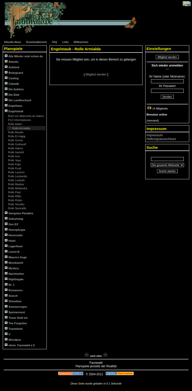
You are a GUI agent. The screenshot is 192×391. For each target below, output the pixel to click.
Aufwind (12, 67)
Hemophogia (15, 229)
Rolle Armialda (21, 128)
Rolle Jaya (14, 160)
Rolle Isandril (15, 152)
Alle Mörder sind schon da (24, 56)
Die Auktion (14, 89)
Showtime (13, 301)
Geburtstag (14, 218)
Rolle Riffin (14, 196)
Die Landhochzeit (18, 100)
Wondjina (13, 339)
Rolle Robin (14, 200)
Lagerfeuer (14, 246)
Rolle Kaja (13, 164)
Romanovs (13, 290)
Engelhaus (13, 105)
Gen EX (11, 224)
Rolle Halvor (15, 148)
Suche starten (167, 171)
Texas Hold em (16, 317)
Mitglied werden (96, 74)
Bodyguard (14, 72)
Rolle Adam (14, 124)
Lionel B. (12, 251)
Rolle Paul (13, 192)
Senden (167, 96)
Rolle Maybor (15, 184)
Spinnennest (15, 312)
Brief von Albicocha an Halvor (25, 116)
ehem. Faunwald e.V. (20, 345)
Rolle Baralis (15, 132)
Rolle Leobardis (17, 176)
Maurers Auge (16, 257)
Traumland (13, 328)
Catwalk (12, 83)
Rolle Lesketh (16, 180)
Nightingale (14, 279)
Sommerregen (16, 306)
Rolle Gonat (14, 140)
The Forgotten (16, 323)
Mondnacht (14, 262)
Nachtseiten (14, 273)
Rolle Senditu (15, 204)
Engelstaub (14, 111)
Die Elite (12, 94)
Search (11, 295)
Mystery (12, 268)
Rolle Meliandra (17, 188)
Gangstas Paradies (19, 213)
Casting (11, 78)
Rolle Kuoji (14, 168)
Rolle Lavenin (16, 172)
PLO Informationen (19, 120)
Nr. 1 (9, 284)
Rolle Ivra (13, 156)
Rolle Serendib (16, 208)
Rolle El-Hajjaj (16, 136)
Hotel (10, 240)
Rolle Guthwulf (16, 144)
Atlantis (11, 61)
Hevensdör (14, 235)
